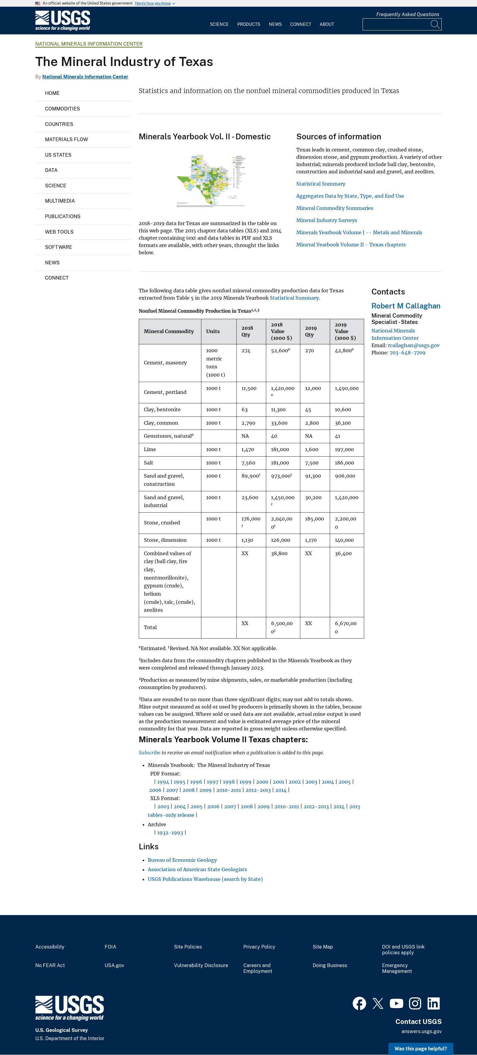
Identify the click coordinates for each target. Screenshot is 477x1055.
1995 (180, 782)
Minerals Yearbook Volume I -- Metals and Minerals (359, 232)
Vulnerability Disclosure (201, 965)
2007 (172, 790)
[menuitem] (219, 20)
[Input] (402, 24)
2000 (262, 782)
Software (58, 247)
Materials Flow (66, 139)
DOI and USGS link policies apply (403, 950)
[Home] (62, 29)
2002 (295, 782)
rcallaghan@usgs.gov (414, 345)
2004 (328, 782)
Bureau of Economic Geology (182, 860)
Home (52, 93)
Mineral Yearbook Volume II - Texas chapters (351, 245)
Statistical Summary (320, 184)
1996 (196, 782)
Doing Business (330, 965)
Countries (59, 124)
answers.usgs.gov (422, 1031)
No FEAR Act (50, 965)
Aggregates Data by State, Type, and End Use (350, 196)
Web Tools (59, 232)
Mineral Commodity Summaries (334, 208)
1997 (212, 782)
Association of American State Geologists (197, 869)
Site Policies (188, 947)
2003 (311, 782)
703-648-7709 (408, 353)
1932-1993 (170, 833)
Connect (300, 24)
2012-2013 (258, 790)
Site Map (323, 947)
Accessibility (49, 947)
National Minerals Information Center (89, 44)
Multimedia (60, 201)
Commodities (62, 109)
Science (219, 24)
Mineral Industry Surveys (326, 220)
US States (58, 155)
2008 (189, 790)
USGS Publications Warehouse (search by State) (205, 879)
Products (248, 24)
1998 (229, 782)
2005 (345, 782)
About (327, 24)
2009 (205, 790)
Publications (63, 216)
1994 (163, 782)
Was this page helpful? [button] (421, 1049)
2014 (281, 790)
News (275, 24)
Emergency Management (397, 968)
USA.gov (114, 965)
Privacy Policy (259, 947)
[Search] (436, 24)
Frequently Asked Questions (407, 14)
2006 (155, 790)
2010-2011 (228, 790)
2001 (278, 782)
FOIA (110, 947)
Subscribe (149, 753)
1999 (245, 782)
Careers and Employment (257, 968)
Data (51, 170)
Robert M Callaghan (405, 305)
